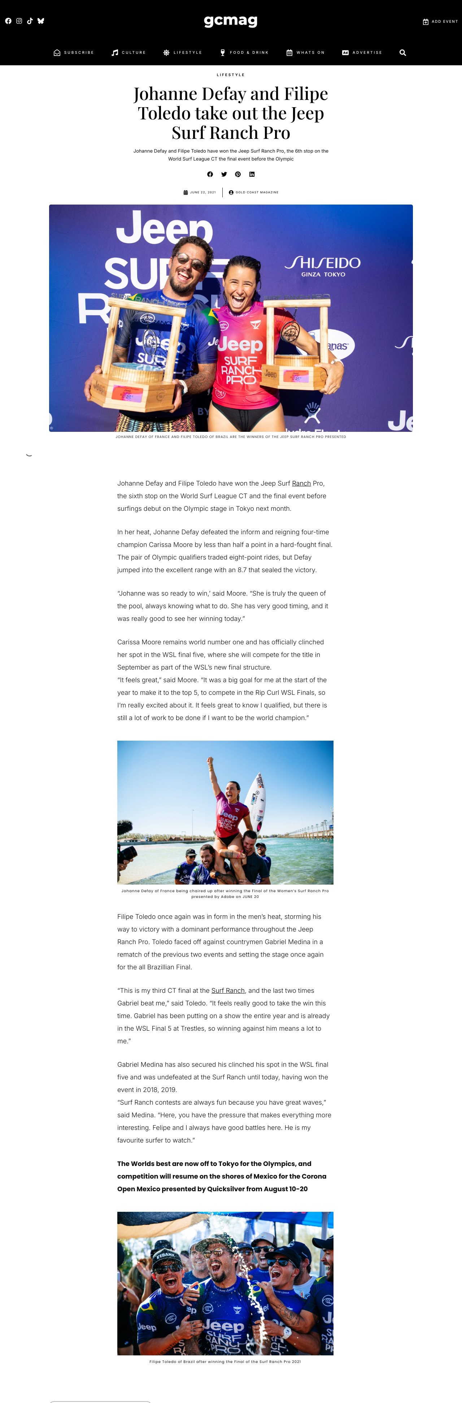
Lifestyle (231, 75)
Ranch (301, 483)
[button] (210, 174)
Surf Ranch (228, 991)
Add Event (440, 22)
